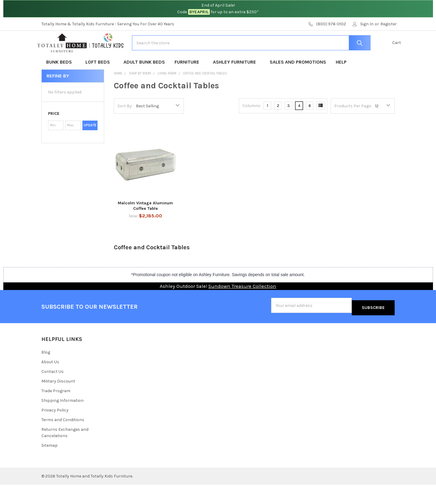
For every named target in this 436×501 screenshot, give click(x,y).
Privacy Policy (55, 426)
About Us (50, 378)
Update (90, 144)
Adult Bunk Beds (144, 81)
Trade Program (55, 407)
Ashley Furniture (236, 81)
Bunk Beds (61, 81)
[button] (73, 132)
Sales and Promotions (298, 81)
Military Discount (58, 397)
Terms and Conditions (62, 436)
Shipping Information (62, 416)
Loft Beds (99, 81)
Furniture (189, 81)
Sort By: (125, 125)
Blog (45, 368)
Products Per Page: (353, 125)
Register (388, 24)
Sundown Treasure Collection (242, 305)
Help (341, 81)
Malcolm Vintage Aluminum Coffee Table (145, 224)
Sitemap (49, 461)
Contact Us (52, 387)
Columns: (251, 125)
